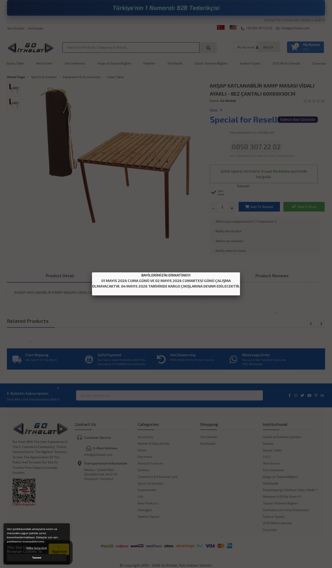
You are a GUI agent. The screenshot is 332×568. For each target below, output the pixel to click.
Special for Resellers (250, 119)
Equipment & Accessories (82, 77)
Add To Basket (259, 206)
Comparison (265, 221)
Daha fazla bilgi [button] (37, 547)
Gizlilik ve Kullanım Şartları (282, 437)
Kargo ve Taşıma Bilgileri (114, 63)
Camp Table (115, 77)
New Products (148, 503)
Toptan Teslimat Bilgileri (211, 63)
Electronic (145, 457)
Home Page (16, 77)
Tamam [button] (36, 557)
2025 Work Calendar (286, 63)
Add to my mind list (229, 241)
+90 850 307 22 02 (256, 28)
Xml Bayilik (35, 28)
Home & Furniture (150, 463)
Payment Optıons (166, 275)
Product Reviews (272, 275)
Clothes (143, 470)
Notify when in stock (231, 251)
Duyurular (319, 63)
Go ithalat (228, 101)
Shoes (142, 450)
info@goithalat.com (292, 28)
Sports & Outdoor (44, 77)
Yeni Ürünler (15, 28)
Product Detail (60, 275)
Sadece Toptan (250, 63)
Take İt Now (304, 206)
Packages (145, 510)
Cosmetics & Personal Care (158, 477)
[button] (321, 323)
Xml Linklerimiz (75, 63)
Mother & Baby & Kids (154, 443)
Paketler (149, 63)
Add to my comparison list (234, 221)
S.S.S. (266, 457)
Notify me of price (228, 231)
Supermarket (147, 490)
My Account (246, 47)
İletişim (268, 443)
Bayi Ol (268, 47)
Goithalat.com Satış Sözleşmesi (286, 510)
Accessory (145, 437)
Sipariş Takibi (15, 63)
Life (140, 496)
